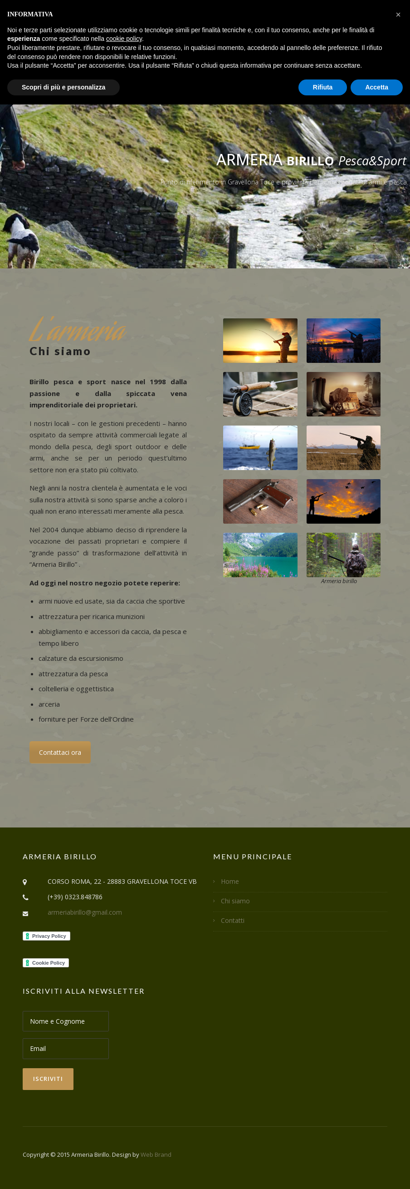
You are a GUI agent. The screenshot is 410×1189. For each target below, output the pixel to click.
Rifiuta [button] (323, 87)
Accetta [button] (376, 87)
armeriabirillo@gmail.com (85, 912)
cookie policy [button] (124, 38)
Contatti (232, 920)
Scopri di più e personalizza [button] (63, 87)
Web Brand (156, 1154)
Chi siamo (235, 901)
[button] (398, 14)
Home (230, 881)
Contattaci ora (60, 752)
